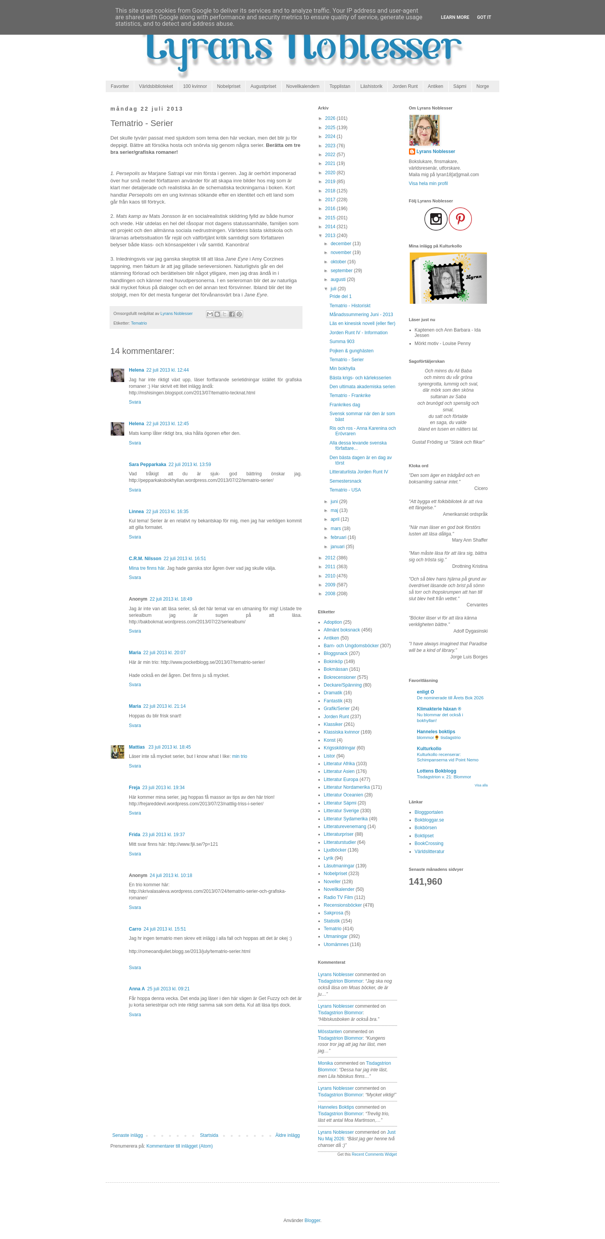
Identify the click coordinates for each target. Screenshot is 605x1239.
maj (335, 510)
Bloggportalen (429, 812)
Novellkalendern (302, 86)
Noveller (332, 881)
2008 (331, 593)
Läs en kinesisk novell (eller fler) (362, 323)
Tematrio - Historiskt (350, 305)
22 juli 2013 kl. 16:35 (167, 511)
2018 (331, 191)
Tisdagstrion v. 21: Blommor (444, 776)
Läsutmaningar (339, 866)
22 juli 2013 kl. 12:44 (167, 370)
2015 (331, 218)
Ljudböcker (335, 850)
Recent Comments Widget (374, 1154)
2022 (331, 154)
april (336, 519)
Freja (134, 787)
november (342, 252)
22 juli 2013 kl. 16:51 (185, 558)
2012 (331, 558)
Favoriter (120, 86)
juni (335, 501)
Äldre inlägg (287, 1135)
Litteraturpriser (338, 834)
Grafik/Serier (337, 708)
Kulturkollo (429, 748)
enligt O (425, 692)
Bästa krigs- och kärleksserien (360, 377)
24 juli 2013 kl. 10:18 (171, 875)
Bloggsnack (336, 653)
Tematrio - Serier (347, 359)
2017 (331, 199)
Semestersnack (346, 481)
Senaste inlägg (127, 1135)
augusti (339, 279)
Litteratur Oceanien (343, 795)
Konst (330, 740)
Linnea (136, 511)
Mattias (137, 747)
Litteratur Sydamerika (346, 819)
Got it (484, 17)
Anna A (137, 989)
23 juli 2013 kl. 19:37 (163, 834)
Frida (134, 834)
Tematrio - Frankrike (350, 395)
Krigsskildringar (339, 748)
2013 (331, 235)
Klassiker (333, 724)
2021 (331, 163)
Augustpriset (263, 86)
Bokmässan (336, 669)
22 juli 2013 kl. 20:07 (164, 652)
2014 (331, 226)
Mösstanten (330, 1031)
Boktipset (424, 835)
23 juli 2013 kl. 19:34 (163, 787)
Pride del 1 (341, 296)
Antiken (435, 86)
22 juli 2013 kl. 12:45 (167, 423)
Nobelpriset (228, 86)
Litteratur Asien (339, 771)
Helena (136, 370)
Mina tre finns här (146, 568)
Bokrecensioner (340, 677)
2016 (331, 208)
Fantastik (333, 701)
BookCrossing (429, 843)
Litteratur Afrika (339, 763)
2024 (331, 136)
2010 (331, 576)
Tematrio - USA (345, 490)
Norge (483, 86)
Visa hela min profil (428, 183)
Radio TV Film (338, 897)
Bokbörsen (426, 827)
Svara (135, 402)
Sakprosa (333, 913)
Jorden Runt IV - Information (359, 332)
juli (334, 288)
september (342, 270)
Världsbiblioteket (156, 86)
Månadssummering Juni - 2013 (361, 314)
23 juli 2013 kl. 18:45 (170, 747)
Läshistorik (371, 86)
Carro (135, 929)
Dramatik (333, 692)
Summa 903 (342, 341)
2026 (331, 118)
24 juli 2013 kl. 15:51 (165, 929)
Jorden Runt (404, 86)
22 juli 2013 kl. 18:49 (171, 599)
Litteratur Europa (341, 779)
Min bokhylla (342, 368)
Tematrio (139, 323)
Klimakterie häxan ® (439, 709)
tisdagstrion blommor (340, 981)
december (342, 243)
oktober (339, 261)
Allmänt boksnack (342, 630)
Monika (325, 1063)
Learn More (455, 17)
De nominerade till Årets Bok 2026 (450, 697)
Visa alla (481, 785)
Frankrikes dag (345, 404)
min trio (239, 756)
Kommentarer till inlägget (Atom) (179, 1146)
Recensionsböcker (343, 905)
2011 (331, 566)
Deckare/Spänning (343, 685)
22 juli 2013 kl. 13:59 (190, 464)
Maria (135, 652)
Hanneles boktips (336, 1107)
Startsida (209, 1135)
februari (339, 537)
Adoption (333, 622)
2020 (331, 172)
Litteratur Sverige (341, 810)
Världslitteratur (429, 851)
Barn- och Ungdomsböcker (351, 645)
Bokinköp (333, 661)
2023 (331, 145)
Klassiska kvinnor (342, 732)
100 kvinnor (195, 86)
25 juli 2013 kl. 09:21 (168, 989)
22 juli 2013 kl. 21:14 (164, 706)
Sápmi (459, 86)
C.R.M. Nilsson (145, 558)
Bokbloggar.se (429, 820)
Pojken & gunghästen (351, 351)
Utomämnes (336, 944)
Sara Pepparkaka (147, 464)
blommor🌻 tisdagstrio (439, 737)
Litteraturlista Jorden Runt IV (359, 472)
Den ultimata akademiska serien (362, 386)
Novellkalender (339, 889)
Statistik (332, 921)
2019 (331, 181)
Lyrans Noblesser (336, 974)
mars (336, 528)
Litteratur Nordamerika (347, 787)
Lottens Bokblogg (436, 771)
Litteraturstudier (340, 842)
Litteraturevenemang (345, 826)
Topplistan (340, 86)
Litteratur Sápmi (340, 803)
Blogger (312, 1220)
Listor (329, 756)
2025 (331, 127)
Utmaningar (336, 936)
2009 (331, 585)
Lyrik (328, 858)
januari (338, 546)
